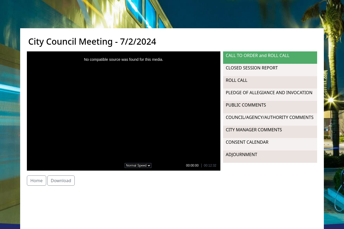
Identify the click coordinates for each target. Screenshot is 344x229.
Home (36, 181)
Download (61, 181)
